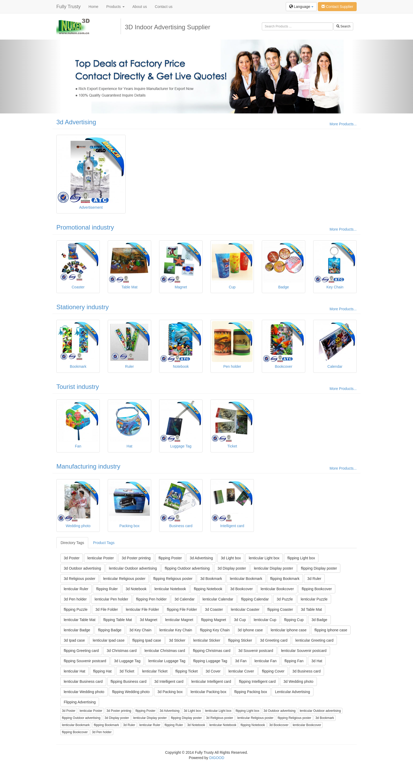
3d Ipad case (74, 640)
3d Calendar (184, 599)
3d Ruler (314, 578)
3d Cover (213, 671)
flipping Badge (109, 630)
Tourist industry (77, 386)
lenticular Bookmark (246, 578)
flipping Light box (301, 558)
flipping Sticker (240, 640)
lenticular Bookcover (277, 589)
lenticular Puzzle (314, 599)
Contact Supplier (337, 6)
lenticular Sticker (206, 640)
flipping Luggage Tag (210, 661)
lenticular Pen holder (111, 599)
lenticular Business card (83, 681)
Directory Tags (72, 543)
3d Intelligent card (169, 681)
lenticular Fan (265, 661)
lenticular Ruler (76, 589)
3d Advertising (76, 122)
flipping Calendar (255, 599)
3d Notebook (136, 589)
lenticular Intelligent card (211, 681)
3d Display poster (232, 568)
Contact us (164, 6)
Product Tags (103, 543)
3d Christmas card (122, 650)
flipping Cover (273, 671)
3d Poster (72, 558)
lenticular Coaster (245, 609)
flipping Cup (294, 620)
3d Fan (241, 661)
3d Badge (319, 620)
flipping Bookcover (317, 589)
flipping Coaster (280, 609)
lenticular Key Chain (175, 630)
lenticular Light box (264, 558)
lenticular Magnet (179, 620)
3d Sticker (177, 640)
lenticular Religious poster (124, 578)
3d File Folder (106, 609)
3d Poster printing (136, 558)
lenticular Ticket (154, 671)
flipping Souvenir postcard (85, 661)
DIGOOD (216, 758)
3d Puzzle (285, 599)
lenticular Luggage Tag (166, 661)
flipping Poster (170, 558)
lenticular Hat (74, 671)
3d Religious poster (79, 578)
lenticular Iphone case (289, 630)
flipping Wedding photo (131, 692)
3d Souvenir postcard (255, 650)
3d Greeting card (273, 640)
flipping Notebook (208, 589)
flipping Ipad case (146, 640)
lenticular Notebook (170, 589)
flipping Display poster (319, 568)
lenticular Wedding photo (84, 692)
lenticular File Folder (142, 609)
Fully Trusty (68, 6)
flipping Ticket (186, 671)
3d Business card (306, 671)
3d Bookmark (211, 578)
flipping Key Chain (215, 630)
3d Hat (316, 661)
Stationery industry (82, 307)
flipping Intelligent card (257, 681)
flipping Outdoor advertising (187, 568)
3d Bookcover (241, 589)
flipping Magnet (213, 620)
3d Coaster (214, 609)
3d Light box (231, 558)
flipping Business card (128, 681)
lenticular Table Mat (79, 620)
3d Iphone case (250, 630)
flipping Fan (293, 661)
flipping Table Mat (117, 620)
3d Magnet (148, 620)
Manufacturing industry (88, 466)
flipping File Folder (182, 609)
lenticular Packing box (208, 692)
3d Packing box (170, 692)
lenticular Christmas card (164, 650)
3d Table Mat (311, 609)
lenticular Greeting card (314, 640)
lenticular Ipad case (109, 640)
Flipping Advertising (80, 702)
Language (301, 6)
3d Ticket (127, 671)
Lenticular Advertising (292, 692)
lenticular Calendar (218, 599)
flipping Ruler (107, 589)
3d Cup (240, 620)
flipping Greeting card (81, 650)
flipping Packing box (250, 692)
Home (93, 6)
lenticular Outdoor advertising (133, 568)
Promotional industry (85, 227)
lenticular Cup (265, 620)
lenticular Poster (100, 558)
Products (115, 6)
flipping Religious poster (173, 578)
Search (343, 26)
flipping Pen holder (151, 599)
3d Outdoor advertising (82, 568)
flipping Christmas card (211, 650)
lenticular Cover (241, 671)
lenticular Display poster (273, 568)
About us (139, 6)
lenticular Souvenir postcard (304, 650)
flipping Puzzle (75, 609)
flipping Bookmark (284, 578)
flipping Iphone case (330, 630)
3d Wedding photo (298, 681)
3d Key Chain (140, 630)
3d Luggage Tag (127, 661)
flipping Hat (102, 671)
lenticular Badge (77, 630)
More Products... (343, 124)
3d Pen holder (75, 599)
